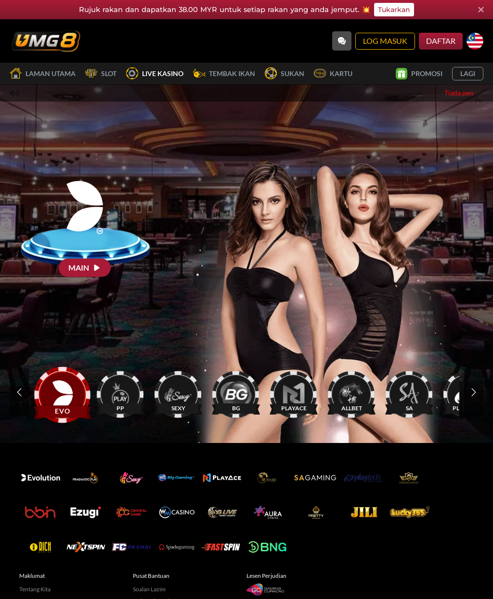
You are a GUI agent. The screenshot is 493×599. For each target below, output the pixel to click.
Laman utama (43, 73)
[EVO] (62, 392)
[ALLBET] (351, 392)
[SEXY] (178, 392)
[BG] (236, 392)
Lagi (467, 73)
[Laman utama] (46, 41)
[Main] (85, 267)
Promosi (419, 73)
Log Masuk (385, 40)
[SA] (409, 392)
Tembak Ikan (224, 73)
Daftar (440, 40)
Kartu (333, 73)
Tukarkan (394, 9)
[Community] (341, 41)
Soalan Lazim (149, 589)
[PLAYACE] (294, 392)
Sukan (284, 73)
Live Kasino (154, 73)
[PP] (120, 392)
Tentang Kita (35, 589)
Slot (101, 73)
